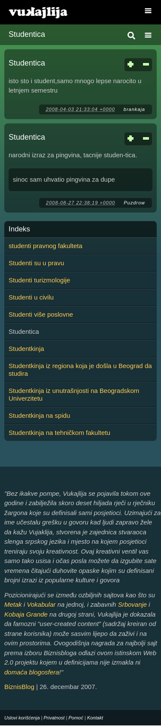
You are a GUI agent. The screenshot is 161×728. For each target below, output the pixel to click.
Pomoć (75, 717)
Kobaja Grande (26, 614)
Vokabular (41, 604)
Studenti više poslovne (41, 314)
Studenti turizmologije (39, 280)
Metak (13, 604)
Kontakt (95, 717)
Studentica (27, 63)
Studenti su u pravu (36, 263)
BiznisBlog (19, 686)
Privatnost (54, 717)
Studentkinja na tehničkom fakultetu (59, 432)
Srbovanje (132, 604)
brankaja (134, 109)
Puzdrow (134, 202)
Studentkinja (26, 348)
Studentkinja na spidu (39, 415)
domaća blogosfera (31, 672)
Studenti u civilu (31, 297)
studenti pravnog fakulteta (45, 245)
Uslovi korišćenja (22, 717)
